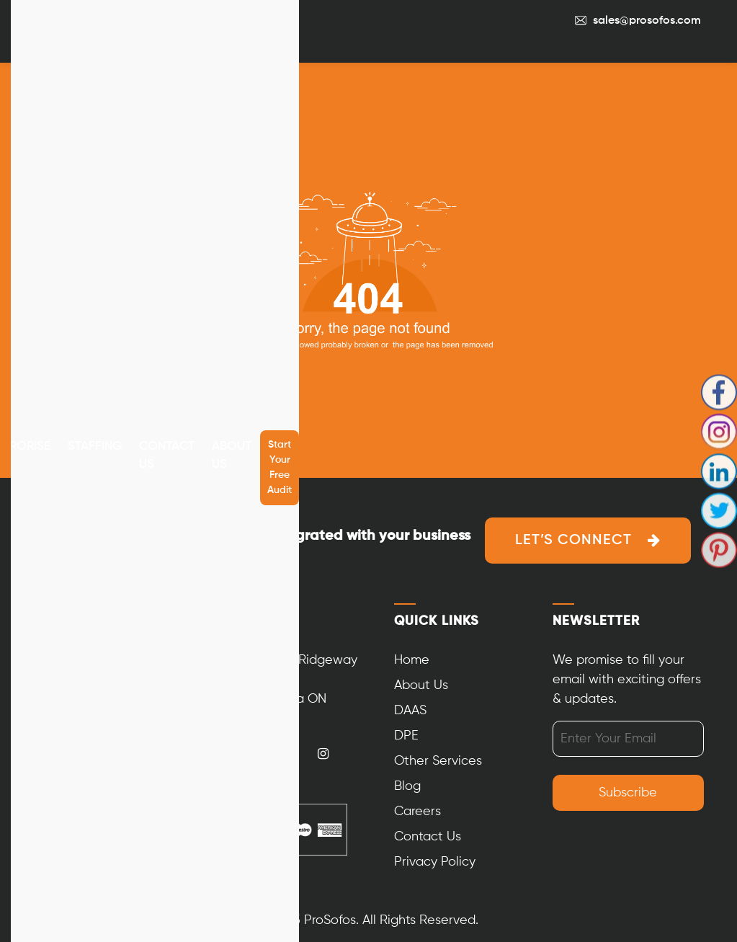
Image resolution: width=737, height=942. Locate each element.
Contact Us (167, 455)
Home (411, 660)
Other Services (438, 761)
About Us (231, 455)
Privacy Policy (434, 862)
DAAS (410, 710)
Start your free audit (279, 467)
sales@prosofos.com (647, 21)
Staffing (95, 446)
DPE (406, 735)
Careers (417, 811)
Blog (407, 786)
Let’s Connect (573, 540)
